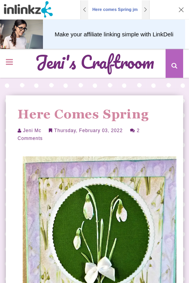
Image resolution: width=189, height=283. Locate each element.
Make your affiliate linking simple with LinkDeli (114, 34)
